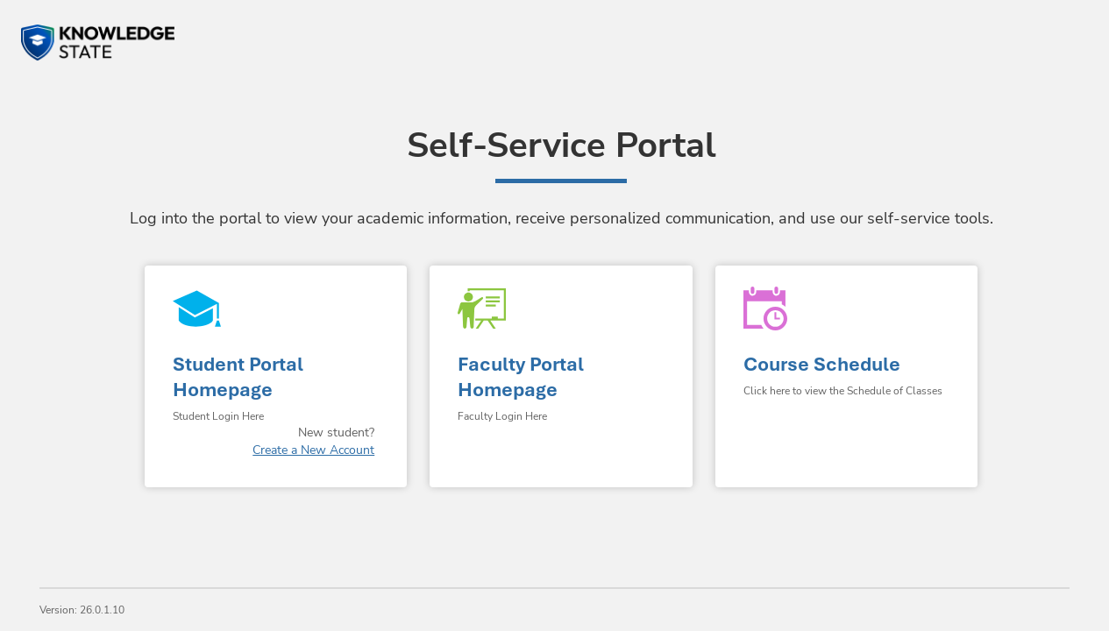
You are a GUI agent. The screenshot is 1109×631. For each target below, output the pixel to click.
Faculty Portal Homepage (521, 376)
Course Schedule (821, 364)
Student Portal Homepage (238, 376)
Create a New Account (313, 450)
